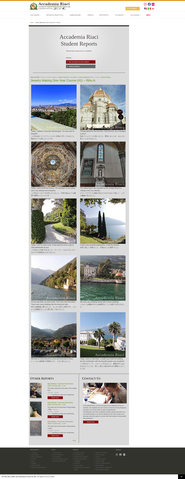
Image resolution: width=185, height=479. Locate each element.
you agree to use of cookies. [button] (46, 476)
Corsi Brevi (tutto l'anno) (60, 459)
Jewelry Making (74, 66)
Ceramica (77, 463)
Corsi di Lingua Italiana (102, 463)
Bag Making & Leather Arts (59, 394)
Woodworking (70, 394)
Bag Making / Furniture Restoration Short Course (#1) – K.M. (60, 422)
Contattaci (133, 8)
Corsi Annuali (57, 452)
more (74, 440)
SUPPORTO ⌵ (104, 15)
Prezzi (33, 461)
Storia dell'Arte (78, 455)
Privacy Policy (35, 465)
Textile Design (99, 461)
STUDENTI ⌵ (120, 15)
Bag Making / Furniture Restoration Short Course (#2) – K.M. (60, 404)
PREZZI (90, 15)
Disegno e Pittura (79, 452)
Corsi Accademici (36, 457)
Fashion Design (100, 459)
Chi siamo (34, 452)
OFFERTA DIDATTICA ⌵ (55, 15)
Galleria (33, 459)
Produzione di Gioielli (80, 457)
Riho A (76, 77)
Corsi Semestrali (58, 455)
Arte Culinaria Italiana (102, 469)
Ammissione (35, 455)
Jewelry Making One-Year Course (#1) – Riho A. (63, 80)
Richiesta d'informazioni (38, 467)
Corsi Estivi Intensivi (59, 461)
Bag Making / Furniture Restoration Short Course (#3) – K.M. (60, 385)
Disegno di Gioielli (101, 452)
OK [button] (181, 476)
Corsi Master (57, 457)
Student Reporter (63, 77)
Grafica (97, 457)
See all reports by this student (79, 62)
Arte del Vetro (78, 465)
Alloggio (33, 463)
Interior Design (100, 455)
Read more (55, 398)
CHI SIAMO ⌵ (35, 15)
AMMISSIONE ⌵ (76, 15)
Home (32, 22)
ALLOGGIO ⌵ (136, 15)
